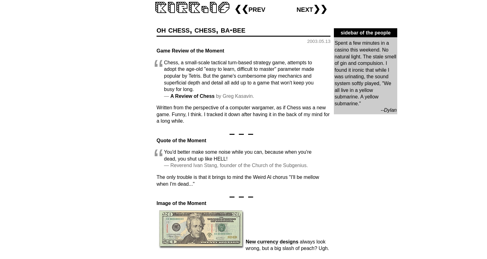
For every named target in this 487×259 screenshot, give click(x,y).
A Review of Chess (192, 96)
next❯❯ (312, 9)
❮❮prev (249, 9)
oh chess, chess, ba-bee (201, 29)
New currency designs (272, 241)
